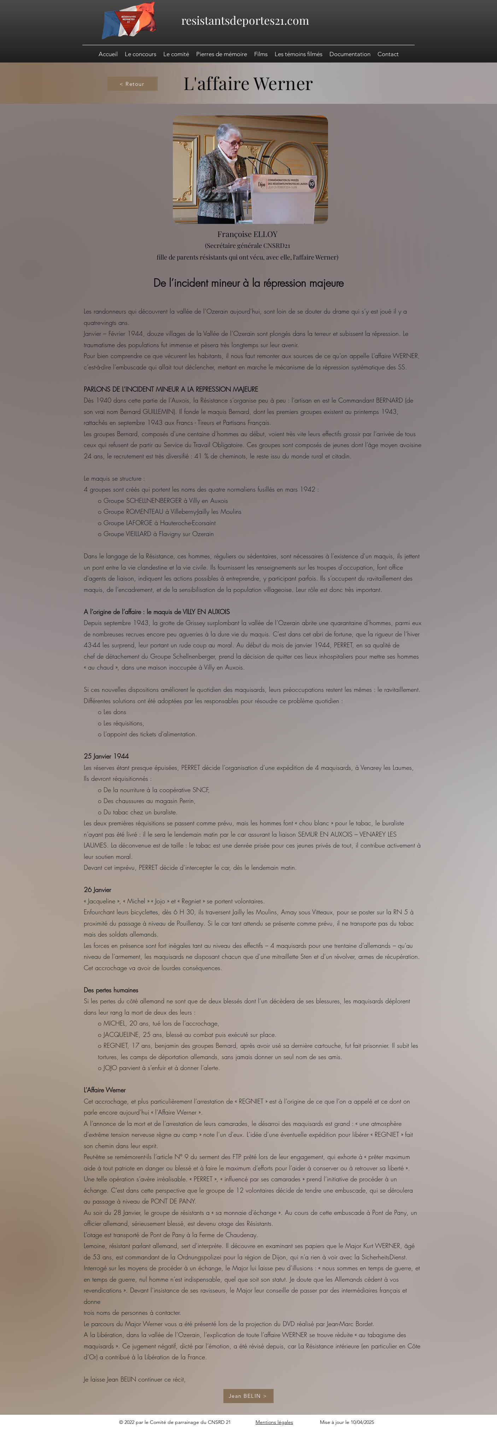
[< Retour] (132, 84)
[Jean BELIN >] (248, 1396)
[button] (350, 54)
